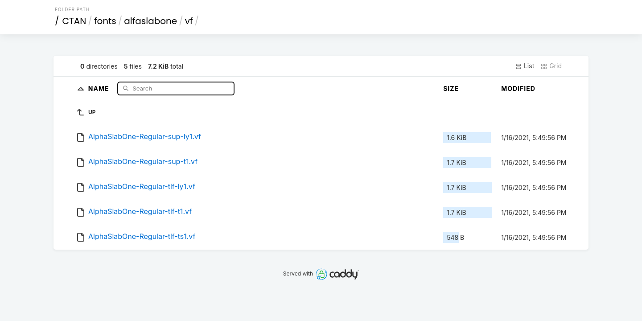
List (524, 66)
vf (189, 21)
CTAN (74, 21)
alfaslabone (150, 21)
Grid (551, 66)
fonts (105, 21)
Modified (518, 88)
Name (99, 88)
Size (451, 88)
